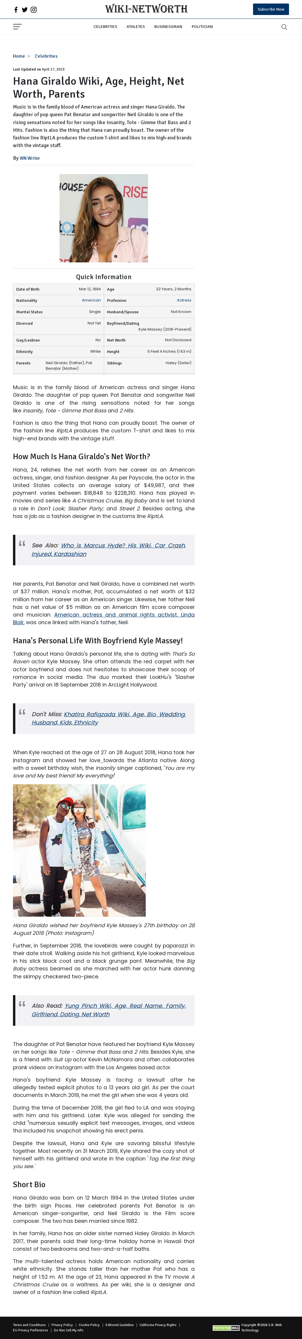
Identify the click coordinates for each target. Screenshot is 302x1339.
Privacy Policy (62, 1325)
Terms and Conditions (29, 1325)
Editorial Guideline (120, 1325)
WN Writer (30, 158)
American (91, 300)
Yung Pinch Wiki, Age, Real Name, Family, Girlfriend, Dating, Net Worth (109, 1010)
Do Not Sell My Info (68, 1330)
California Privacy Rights (157, 1325)
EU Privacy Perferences (30, 1330)
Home (19, 56)
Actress (184, 300)
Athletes (136, 26)
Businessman (168, 26)
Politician (202, 26)
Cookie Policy (89, 1325)
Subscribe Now (271, 9)
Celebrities (105, 26)
